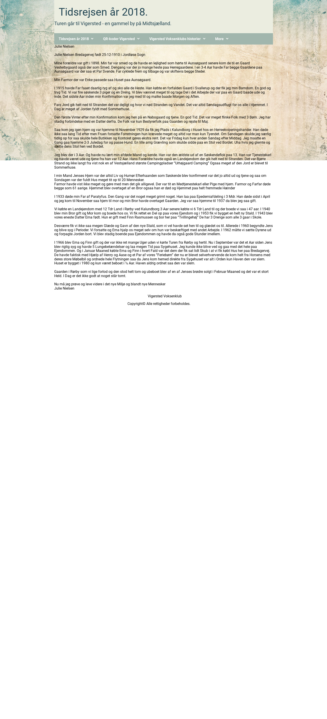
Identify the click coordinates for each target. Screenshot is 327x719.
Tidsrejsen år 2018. (103, 12)
